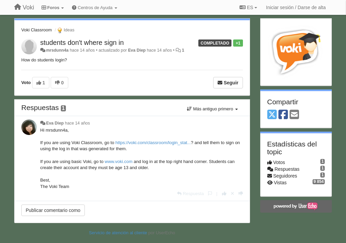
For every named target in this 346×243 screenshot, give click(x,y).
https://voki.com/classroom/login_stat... (153, 142)
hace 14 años (77, 123)
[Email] (294, 115)
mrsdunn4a (57, 50)
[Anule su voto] (232, 193)
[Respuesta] (190, 193)
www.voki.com (118, 161)
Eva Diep (137, 50)
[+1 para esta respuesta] (224, 193)
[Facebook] (283, 115)
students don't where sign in (82, 42)
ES (248, 7)
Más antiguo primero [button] (212, 108)
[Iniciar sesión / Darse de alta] (295, 7)
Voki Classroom (36, 29)
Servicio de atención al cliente (118, 232)
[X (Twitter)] (272, 115)
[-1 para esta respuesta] (241, 193)
